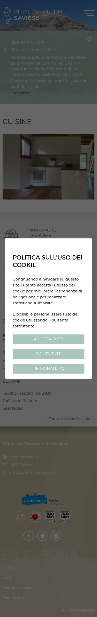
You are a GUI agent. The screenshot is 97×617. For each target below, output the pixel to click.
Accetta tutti (48, 338)
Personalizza (48, 368)
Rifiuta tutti (48, 353)
